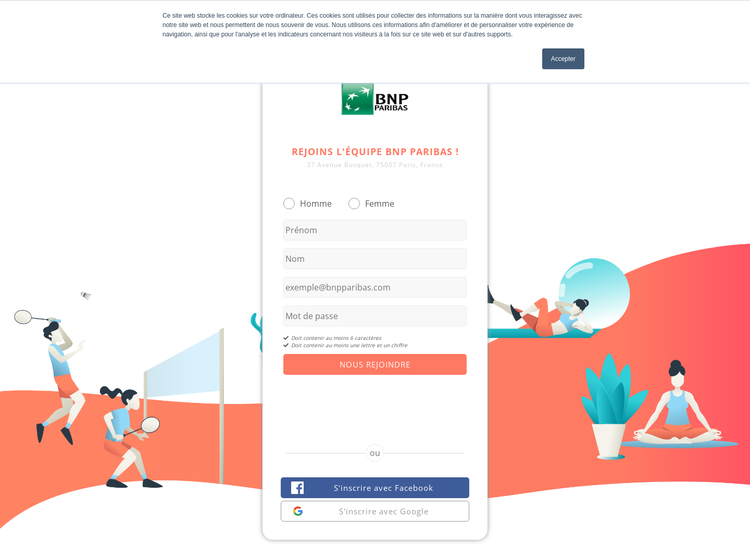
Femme (379, 203)
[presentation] (375, 400)
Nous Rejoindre (375, 364)
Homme (316, 203)
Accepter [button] (563, 58)
